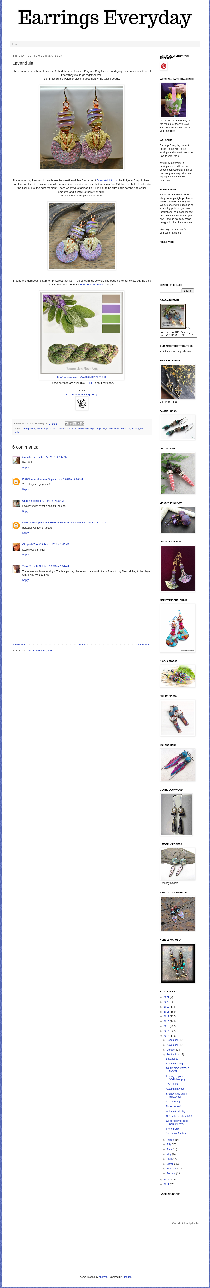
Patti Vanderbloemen (34, 479)
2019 (167, 1008)
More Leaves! (173, 1107)
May (169, 1155)
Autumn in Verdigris (176, 1112)
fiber (43, 428)
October (171, 1051)
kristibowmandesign (84, 428)
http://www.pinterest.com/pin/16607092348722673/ (81, 377)
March (170, 1165)
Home (15, 44)
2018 (167, 1012)
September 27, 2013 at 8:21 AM (88, 522)
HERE (89, 382)
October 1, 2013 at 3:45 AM (54, 544)
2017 (167, 1017)
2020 (167, 1003)
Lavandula (171, 1060)
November (173, 1046)
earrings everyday (30, 428)
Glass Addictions (107, 180)
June (170, 1150)
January (171, 1174)
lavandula (111, 428)
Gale (25, 500)
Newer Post (19, 644)
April (169, 1160)
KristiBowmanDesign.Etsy (81, 394)
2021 (167, 998)
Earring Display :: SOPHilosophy (175, 1079)
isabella (26, 457)
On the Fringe (173, 1102)
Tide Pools (172, 1085)
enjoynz (103, 1278)
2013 (167, 1037)
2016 (167, 1022)
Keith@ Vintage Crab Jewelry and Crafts (46, 522)
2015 (167, 1027)
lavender (121, 428)
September (173, 1055)
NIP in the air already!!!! (179, 1117)
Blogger (126, 1278)
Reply (25, 467)
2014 (167, 1032)
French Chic (172, 1130)
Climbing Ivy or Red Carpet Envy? (177, 1123)
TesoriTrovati (30, 566)
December (173, 1041)
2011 (167, 1185)
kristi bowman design (63, 428)
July (169, 1145)
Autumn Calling (174, 1064)
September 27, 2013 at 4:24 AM (65, 479)
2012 (167, 1180)
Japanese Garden (176, 1134)
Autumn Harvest (175, 1090)
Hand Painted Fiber (91, 284)
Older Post (144, 644)
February (172, 1169)
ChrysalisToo (30, 544)
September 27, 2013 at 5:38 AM (46, 500)
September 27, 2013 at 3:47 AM (50, 457)
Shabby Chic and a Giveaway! (176, 1096)
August (171, 1141)
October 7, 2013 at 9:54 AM (54, 566)
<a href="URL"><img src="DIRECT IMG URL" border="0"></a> (181, 334)
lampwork (100, 428)
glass (48, 428)
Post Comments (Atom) (40, 650)
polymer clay (133, 428)
